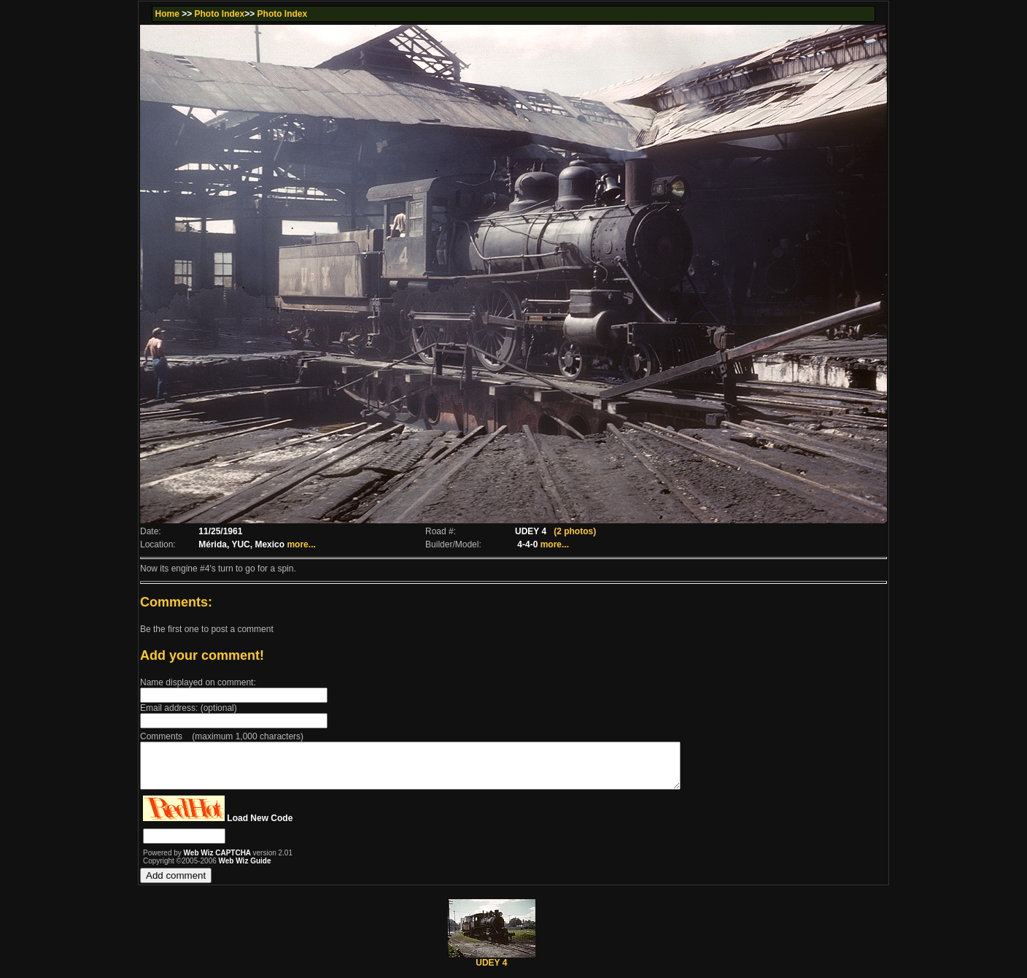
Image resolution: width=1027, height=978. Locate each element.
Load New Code (259, 827)
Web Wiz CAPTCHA (218, 862)
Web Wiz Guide (245, 870)
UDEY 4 (491, 967)
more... (301, 544)
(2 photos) (575, 531)
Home (167, 14)
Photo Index (220, 14)
